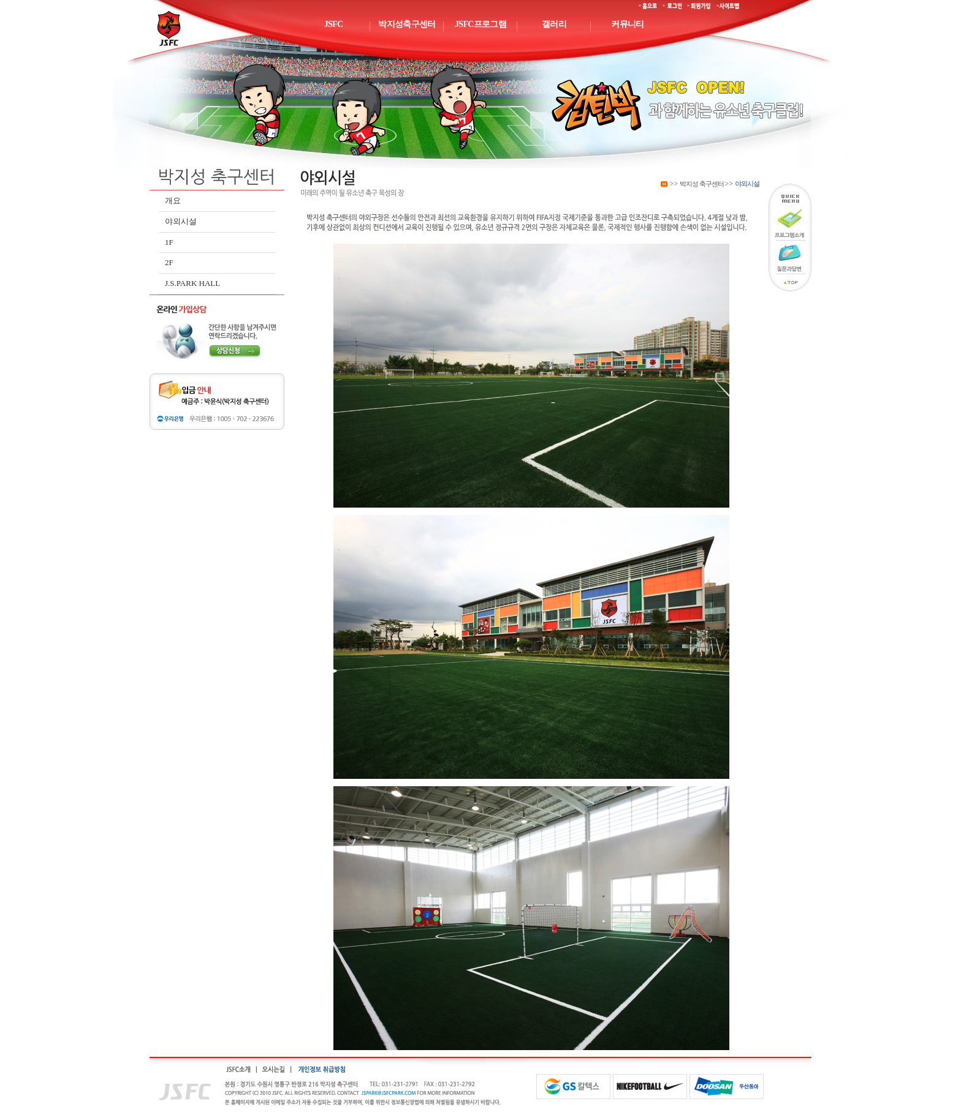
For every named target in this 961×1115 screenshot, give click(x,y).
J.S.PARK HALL (192, 283)
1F (169, 242)
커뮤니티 (627, 24)
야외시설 (181, 221)
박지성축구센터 (406, 24)
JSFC (333, 24)
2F (169, 262)
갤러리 (554, 24)
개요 (173, 200)
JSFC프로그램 (480, 24)
